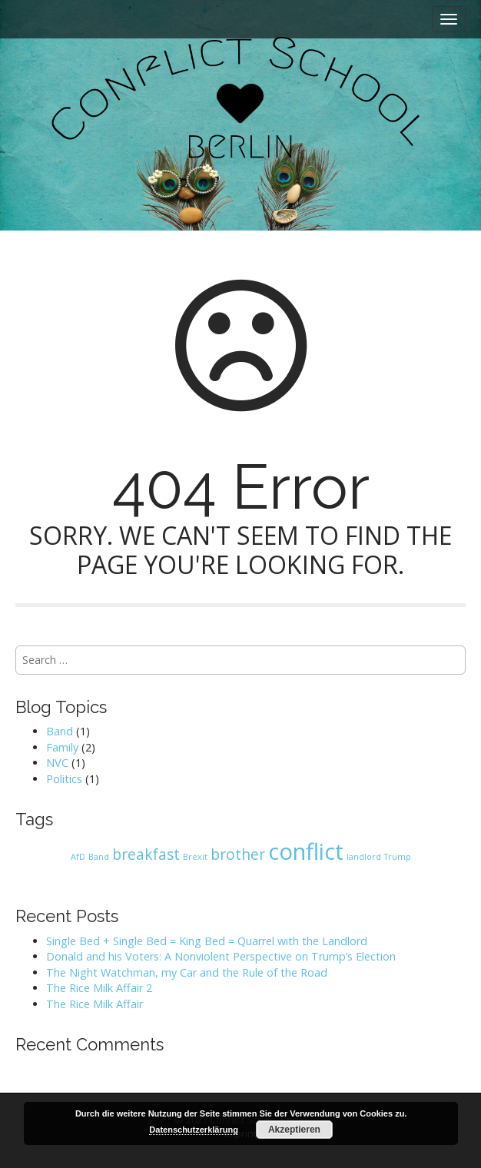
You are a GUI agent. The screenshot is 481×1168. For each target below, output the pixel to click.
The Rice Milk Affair (94, 1004)
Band (59, 731)
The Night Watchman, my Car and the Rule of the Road (186, 972)
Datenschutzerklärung (193, 1129)
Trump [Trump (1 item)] (397, 856)
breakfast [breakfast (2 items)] (146, 854)
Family (62, 747)
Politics (64, 778)
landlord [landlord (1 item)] (364, 856)
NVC (57, 762)
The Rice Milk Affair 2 (99, 988)
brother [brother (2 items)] (238, 854)
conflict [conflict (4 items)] (305, 851)
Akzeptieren (294, 1129)
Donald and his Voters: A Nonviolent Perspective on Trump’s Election (221, 956)
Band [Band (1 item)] (98, 856)
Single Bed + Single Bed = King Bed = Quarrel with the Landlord (206, 941)
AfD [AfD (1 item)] (78, 856)
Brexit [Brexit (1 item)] (195, 856)
